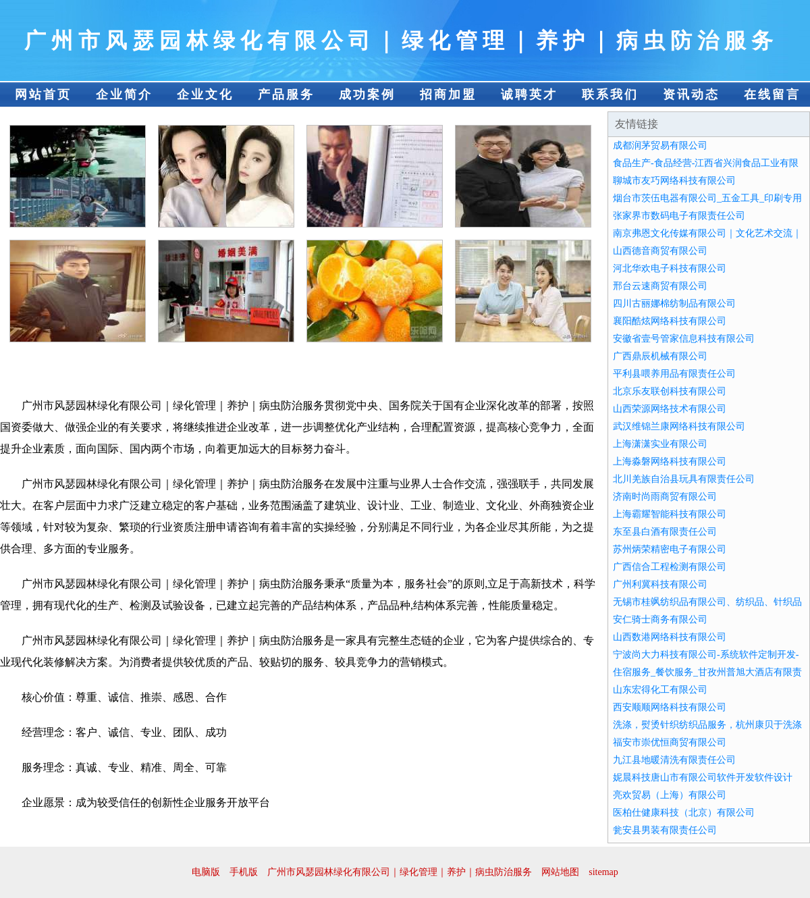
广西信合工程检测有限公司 (669, 567)
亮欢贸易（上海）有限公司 (669, 795)
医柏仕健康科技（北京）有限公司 (684, 813)
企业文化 (205, 94)
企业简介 (124, 94)
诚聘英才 (529, 94)
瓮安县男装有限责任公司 (665, 830)
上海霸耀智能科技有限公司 (669, 514)
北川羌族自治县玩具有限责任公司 (684, 479)
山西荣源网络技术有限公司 (669, 409)
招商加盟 (448, 94)
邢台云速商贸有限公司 (660, 286)
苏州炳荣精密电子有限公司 (669, 549)
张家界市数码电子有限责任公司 (679, 216)
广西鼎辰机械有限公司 (660, 356)
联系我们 (610, 94)
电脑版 (206, 872)
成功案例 (367, 94)
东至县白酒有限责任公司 (665, 532)
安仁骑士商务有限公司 (660, 619)
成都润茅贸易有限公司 (660, 145)
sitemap (603, 872)
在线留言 (772, 94)
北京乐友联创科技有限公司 (669, 391)
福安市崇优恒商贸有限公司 (669, 742)
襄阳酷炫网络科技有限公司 (669, 321)
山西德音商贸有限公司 (660, 251)
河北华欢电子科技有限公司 (669, 268)
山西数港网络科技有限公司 (669, 637)
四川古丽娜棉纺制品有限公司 (674, 303)
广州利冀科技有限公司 (660, 584)
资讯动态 (691, 94)
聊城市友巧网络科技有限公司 (674, 181)
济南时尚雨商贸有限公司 (665, 497)
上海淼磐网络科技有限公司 (669, 461)
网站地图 (560, 872)
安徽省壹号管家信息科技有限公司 (684, 339)
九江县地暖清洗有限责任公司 (674, 760)
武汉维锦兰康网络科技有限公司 (679, 426)
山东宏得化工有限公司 (660, 690)
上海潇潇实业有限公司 (660, 444)
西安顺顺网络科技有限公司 (669, 707)
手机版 (244, 872)
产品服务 (286, 94)
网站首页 (43, 94)
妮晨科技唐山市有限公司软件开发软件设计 (702, 777)
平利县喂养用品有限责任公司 (674, 374)
